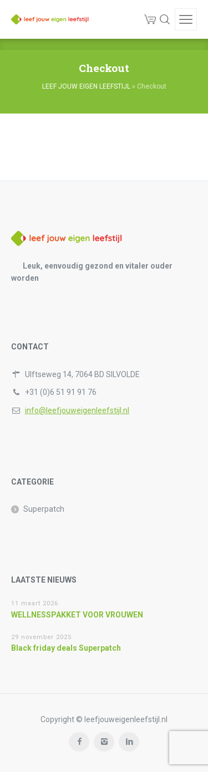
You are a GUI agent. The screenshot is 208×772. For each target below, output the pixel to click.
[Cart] (150, 19)
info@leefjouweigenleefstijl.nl (77, 410)
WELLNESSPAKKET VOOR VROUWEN (77, 614)
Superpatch (43, 509)
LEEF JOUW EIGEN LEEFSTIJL (86, 86)
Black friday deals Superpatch (66, 648)
